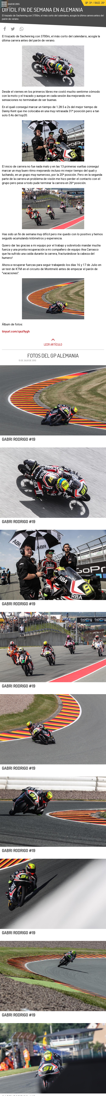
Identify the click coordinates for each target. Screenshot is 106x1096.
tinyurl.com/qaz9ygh (16, 331)
